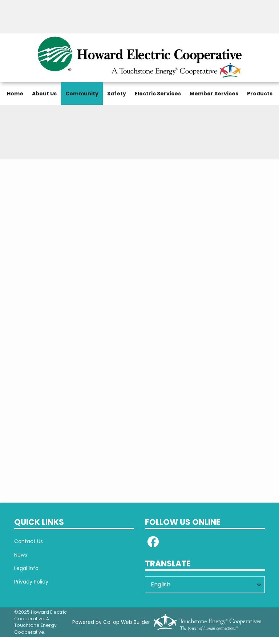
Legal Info (26, 568)
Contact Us (28, 541)
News (20, 554)
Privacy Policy (31, 581)
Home (15, 93)
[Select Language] (205, 584)
